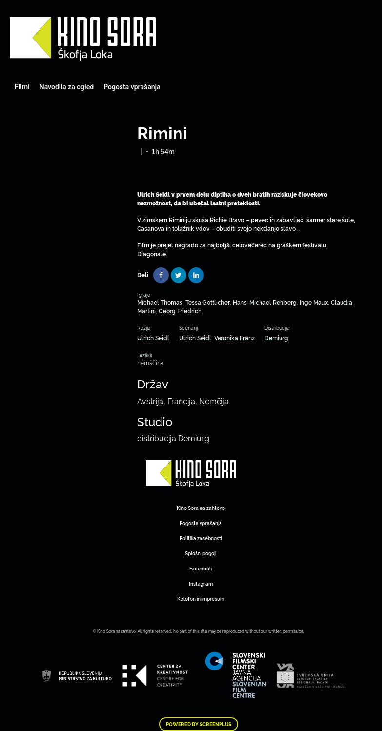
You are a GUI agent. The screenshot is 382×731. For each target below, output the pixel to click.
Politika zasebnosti (201, 538)
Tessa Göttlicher (207, 302)
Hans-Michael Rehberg (265, 302)
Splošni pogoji (200, 553)
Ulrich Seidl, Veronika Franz (217, 337)
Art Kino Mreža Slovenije (83, 39)
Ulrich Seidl (153, 337)
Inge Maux (314, 302)
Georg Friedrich (180, 310)
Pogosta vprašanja (131, 87)
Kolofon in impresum (200, 598)
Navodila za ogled (67, 87)
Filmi (22, 87)
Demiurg (276, 337)
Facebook (200, 568)
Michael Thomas (159, 302)
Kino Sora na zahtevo (201, 508)
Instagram (201, 583)
